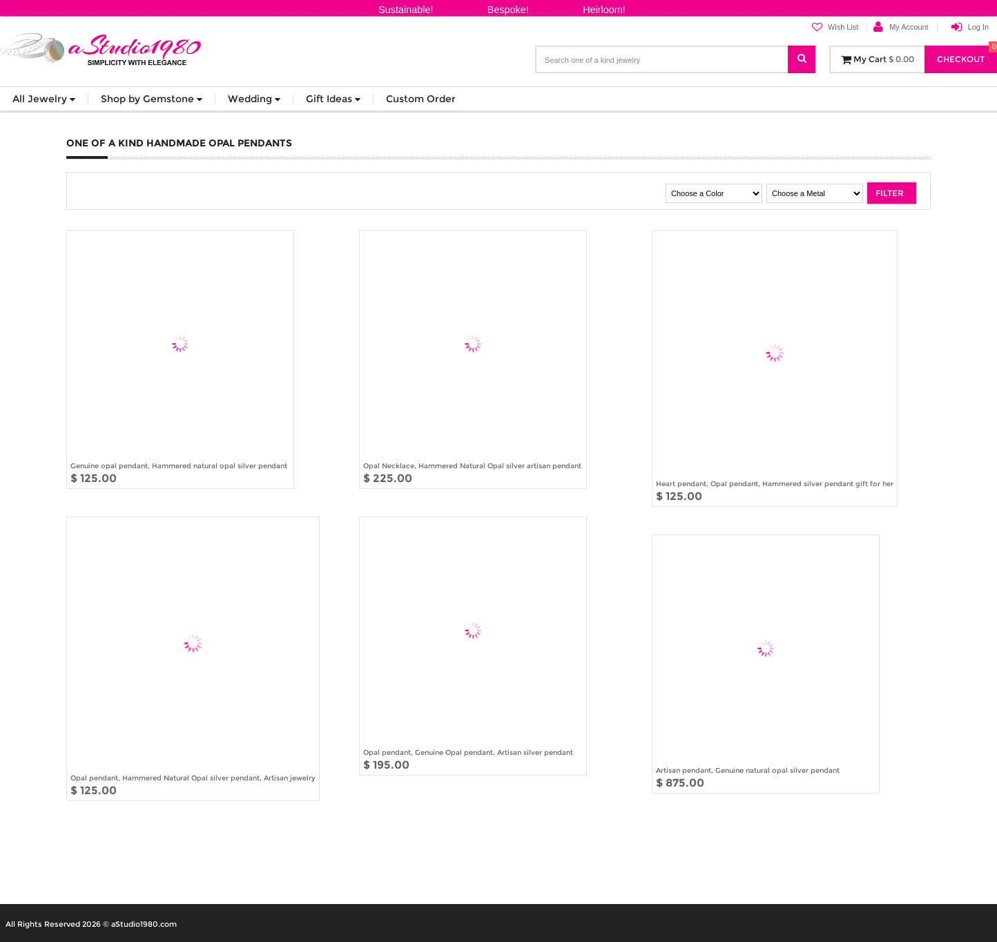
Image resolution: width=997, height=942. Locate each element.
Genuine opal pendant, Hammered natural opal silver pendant (178, 465)
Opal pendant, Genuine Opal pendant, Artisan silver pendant (468, 752)
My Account (908, 27)
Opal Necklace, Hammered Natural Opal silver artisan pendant (472, 465)
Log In (978, 27)
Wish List (835, 27)
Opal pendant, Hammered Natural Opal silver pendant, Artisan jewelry (193, 777)
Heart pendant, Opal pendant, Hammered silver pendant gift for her (774, 483)
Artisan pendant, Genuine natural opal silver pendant (748, 770)
